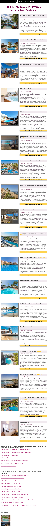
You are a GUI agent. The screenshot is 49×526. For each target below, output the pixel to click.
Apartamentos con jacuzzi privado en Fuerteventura (13, 463)
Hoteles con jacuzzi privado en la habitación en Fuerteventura (16, 452)
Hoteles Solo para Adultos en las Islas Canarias (12, 478)
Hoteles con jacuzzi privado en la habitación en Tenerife (14, 494)
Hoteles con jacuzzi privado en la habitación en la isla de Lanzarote (17, 499)
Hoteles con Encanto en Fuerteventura (10, 457)
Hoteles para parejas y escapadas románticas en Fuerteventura (16, 449)
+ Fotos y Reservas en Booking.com (33, 34)
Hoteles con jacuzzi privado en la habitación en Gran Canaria (15, 475)
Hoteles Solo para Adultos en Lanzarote (10, 483)
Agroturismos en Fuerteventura (8, 466)
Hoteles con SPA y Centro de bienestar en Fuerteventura (14, 460)
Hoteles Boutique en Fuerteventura (9, 455)
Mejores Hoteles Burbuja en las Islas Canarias (12, 502)
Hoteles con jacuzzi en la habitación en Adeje (12, 497)
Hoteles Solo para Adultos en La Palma (10, 491)
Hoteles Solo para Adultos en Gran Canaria (11, 489)
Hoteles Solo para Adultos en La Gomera (11, 486)
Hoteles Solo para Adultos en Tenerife (10, 480)
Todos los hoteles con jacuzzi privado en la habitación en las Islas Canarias (19, 505)
